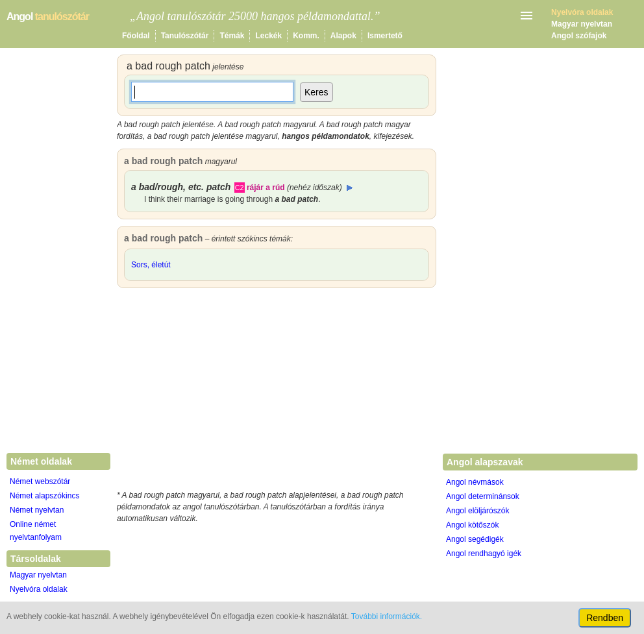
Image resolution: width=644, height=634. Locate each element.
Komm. (306, 35)
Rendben (604, 618)
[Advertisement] (276, 392)
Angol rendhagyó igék (483, 553)
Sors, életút (151, 264)
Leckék (268, 35)
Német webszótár (40, 481)
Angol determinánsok (482, 496)
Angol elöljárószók (477, 510)
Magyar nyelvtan (581, 24)
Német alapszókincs (44, 495)
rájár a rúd (266, 187)
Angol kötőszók (472, 525)
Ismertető (384, 35)
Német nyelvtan (37, 510)
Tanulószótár (185, 35)
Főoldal (136, 35)
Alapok (343, 35)
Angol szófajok (578, 35)
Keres (316, 92)
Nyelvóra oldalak (39, 589)
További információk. (386, 616)
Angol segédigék (475, 539)
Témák (231, 35)
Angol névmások (475, 482)
